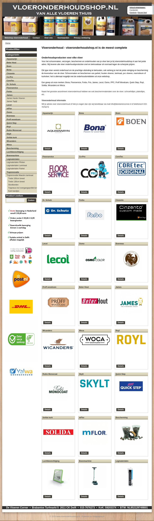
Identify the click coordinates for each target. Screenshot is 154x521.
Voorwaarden (63, 38)
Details (48, 149)
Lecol (9, 105)
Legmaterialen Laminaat (17, 165)
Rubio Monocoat (14, 130)
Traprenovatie (13, 172)
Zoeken (31, 200)
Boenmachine (13, 155)
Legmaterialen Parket (16, 168)
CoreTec (10, 81)
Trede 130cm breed (16, 182)
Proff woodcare (13, 119)
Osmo (9, 112)
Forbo (9, 91)
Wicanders (11, 141)
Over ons (48, 38)
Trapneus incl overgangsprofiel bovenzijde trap (22, 188)
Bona (9, 70)
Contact (36, 38)
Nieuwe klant (142, 12)
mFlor (9, 109)
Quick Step (12, 123)
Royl (9, 127)
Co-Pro (10, 77)
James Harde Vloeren (16, 98)
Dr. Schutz (11, 84)
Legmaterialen (13, 159)
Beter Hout (11, 63)
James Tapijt (12, 101)
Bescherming (13, 148)
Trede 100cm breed (16, 178)
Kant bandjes (13, 191)
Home (7, 43)
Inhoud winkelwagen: (137, 7)
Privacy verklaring (82, 38)
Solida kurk (12, 137)
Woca (9, 145)
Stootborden (13, 185)
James (9, 95)
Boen (9, 66)
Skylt (9, 134)
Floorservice (12, 88)
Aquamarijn (12, 59)
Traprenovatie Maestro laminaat (20, 175)
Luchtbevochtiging (15, 152)
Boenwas (11, 116)
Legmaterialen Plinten (16, 162)
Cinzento (11, 73)
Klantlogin (133, 12)
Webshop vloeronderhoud (16, 38)
